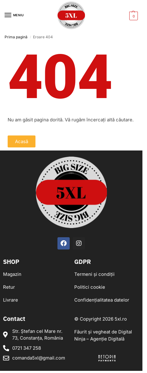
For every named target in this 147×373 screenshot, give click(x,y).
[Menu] (14, 15)
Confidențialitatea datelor (101, 300)
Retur (9, 287)
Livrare (10, 300)
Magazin (12, 274)
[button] (133, 15)
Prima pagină (16, 37)
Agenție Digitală (107, 339)
